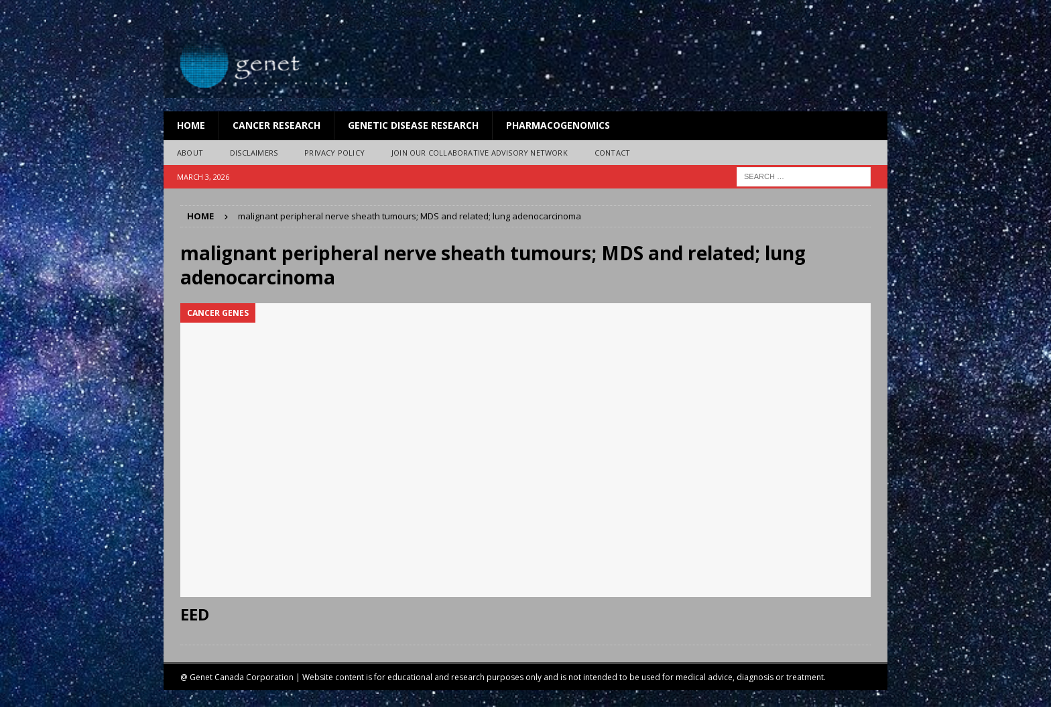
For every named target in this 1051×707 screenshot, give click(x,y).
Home (191, 125)
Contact (612, 153)
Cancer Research (276, 125)
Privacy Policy (334, 153)
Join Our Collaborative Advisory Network (479, 153)
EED (194, 614)
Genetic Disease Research (413, 125)
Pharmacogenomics (558, 125)
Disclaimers (253, 153)
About (190, 153)
